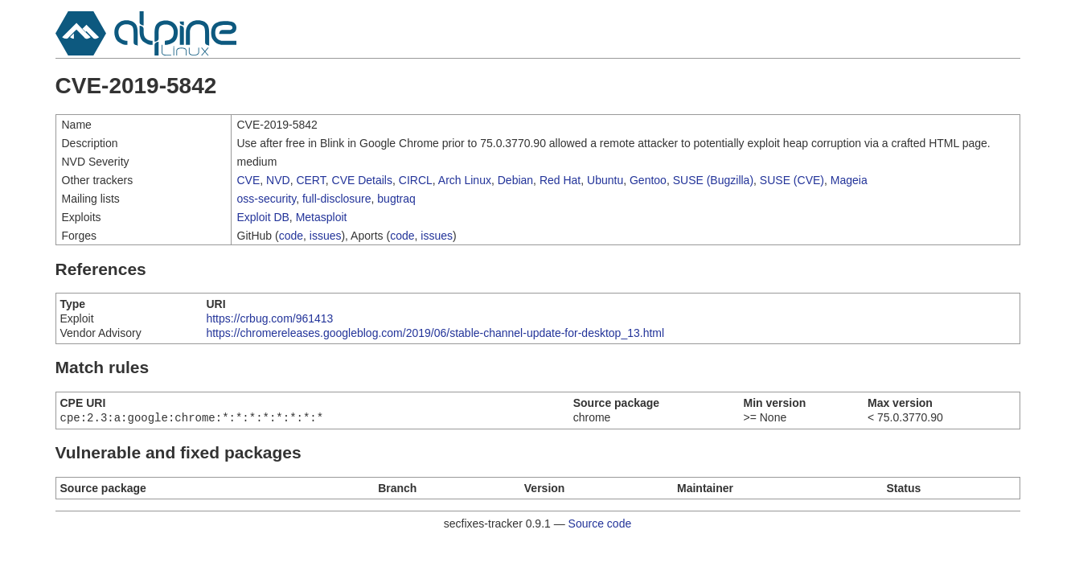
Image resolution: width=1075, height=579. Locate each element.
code (291, 235)
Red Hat (560, 180)
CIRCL (416, 180)
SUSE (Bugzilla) (713, 180)
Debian (515, 180)
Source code (600, 525)
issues (326, 235)
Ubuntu (605, 180)
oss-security (267, 198)
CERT (310, 180)
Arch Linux (464, 180)
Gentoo (648, 180)
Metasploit (321, 217)
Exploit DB (263, 217)
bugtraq (396, 198)
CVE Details (362, 180)
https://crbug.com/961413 (269, 318)
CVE (249, 180)
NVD (278, 180)
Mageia (849, 180)
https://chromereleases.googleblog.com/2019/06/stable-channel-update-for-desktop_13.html (435, 332)
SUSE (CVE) (792, 180)
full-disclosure (336, 198)
